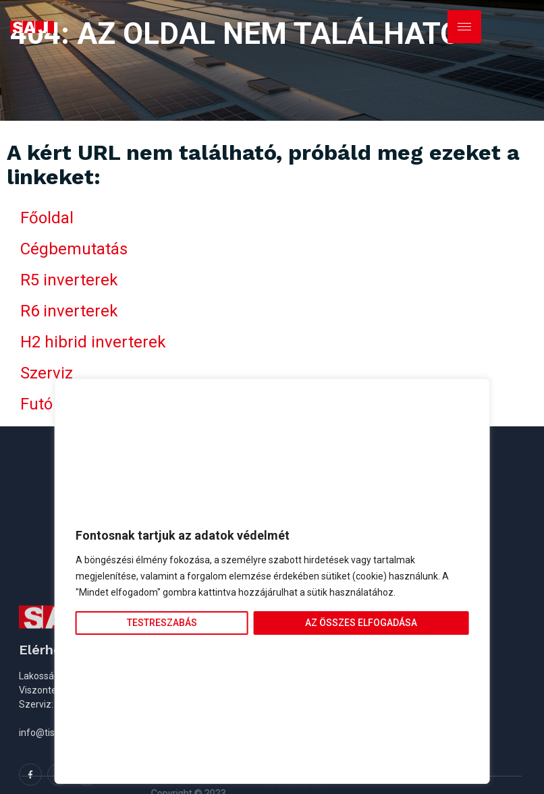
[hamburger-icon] (464, 26)
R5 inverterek (69, 280)
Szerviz (46, 373)
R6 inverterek (69, 311)
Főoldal (47, 217)
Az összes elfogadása (361, 622)
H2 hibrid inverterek (93, 342)
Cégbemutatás (74, 248)
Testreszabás (162, 622)
